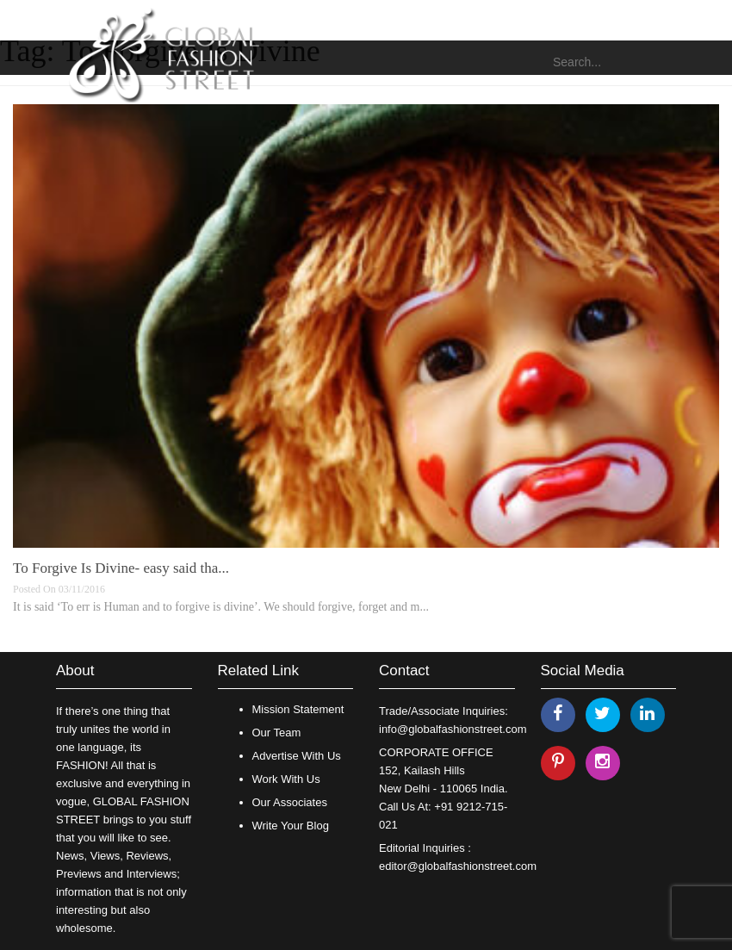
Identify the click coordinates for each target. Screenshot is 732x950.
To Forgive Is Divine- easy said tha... (121, 568)
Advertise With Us (296, 755)
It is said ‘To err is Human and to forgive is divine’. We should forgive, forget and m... (221, 606)
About (75, 670)
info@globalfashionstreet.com (452, 729)
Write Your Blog (290, 825)
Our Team (276, 732)
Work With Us (286, 779)
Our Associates (289, 802)
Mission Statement (298, 709)
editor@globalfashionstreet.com (458, 866)
